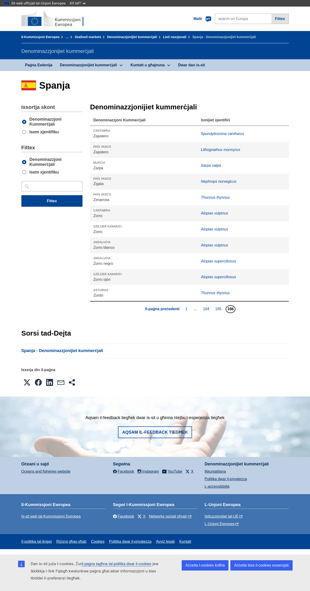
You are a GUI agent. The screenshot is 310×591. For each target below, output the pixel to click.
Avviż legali (165, 541)
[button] (27, 382)
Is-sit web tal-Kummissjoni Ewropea (51, 516)
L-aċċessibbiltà (217, 486)
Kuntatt (185, 541)
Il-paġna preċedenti (162, 309)
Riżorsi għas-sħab (71, 541)
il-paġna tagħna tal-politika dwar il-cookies (116, 564)
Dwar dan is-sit (191, 65)
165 (219, 309)
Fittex (280, 19)
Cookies (98, 541)
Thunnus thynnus (215, 197)
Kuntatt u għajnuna (147, 65)
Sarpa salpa (211, 165)
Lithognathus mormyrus (220, 150)
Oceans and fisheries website (46, 471)
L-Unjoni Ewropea (220, 524)
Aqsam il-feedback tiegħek (155, 432)
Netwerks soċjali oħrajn (168, 516)
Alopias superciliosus (218, 261)
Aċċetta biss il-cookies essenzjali (261, 565)
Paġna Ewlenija (38, 65)
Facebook (123, 516)
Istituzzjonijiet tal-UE (222, 516)
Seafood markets (88, 37)
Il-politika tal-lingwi (36, 541)
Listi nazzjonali (174, 37)
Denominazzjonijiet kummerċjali (132, 37)
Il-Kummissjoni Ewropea (40, 37)
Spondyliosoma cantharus (222, 134)
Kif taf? (78, 3)
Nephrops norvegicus (218, 181)
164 (207, 309)
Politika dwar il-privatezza (226, 479)
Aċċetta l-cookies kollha (205, 565)
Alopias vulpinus (214, 213)
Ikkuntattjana (215, 471)
